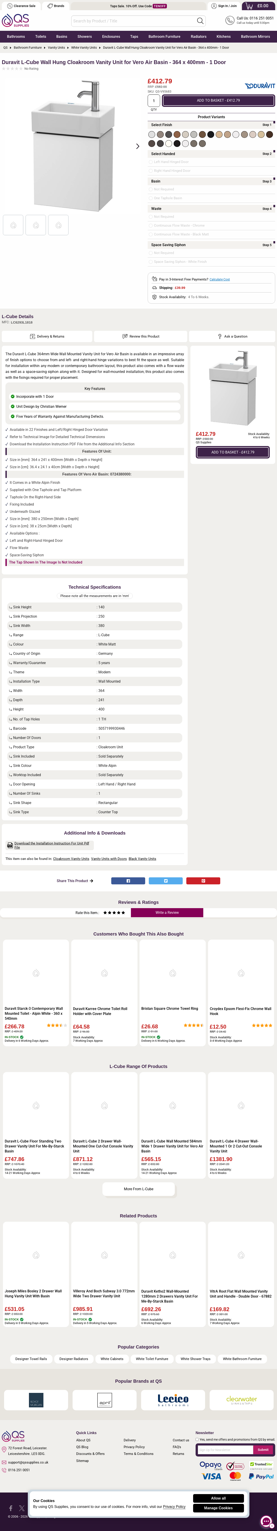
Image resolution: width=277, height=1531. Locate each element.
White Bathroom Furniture (242, 1359)
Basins (61, 36)
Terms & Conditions (139, 1454)
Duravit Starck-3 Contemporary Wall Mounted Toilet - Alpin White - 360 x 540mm (34, 1013)
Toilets (40, 36)
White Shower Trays (196, 1359)
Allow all (218, 1498)
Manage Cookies (218, 1508)
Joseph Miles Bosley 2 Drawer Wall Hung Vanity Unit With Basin (33, 1293)
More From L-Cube (138, 1189)
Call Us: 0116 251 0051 (255, 18)
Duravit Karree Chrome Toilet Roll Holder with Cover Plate (100, 1011)
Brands (55, 6)
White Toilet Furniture (152, 1359)
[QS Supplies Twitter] (22, 1508)
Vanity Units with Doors (109, 859)
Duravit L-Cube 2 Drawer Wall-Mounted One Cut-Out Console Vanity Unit (103, 1146)
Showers (85, 36)
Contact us (181, 1440)
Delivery (130, 1440)
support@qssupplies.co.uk (25, 1462)
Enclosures (111, 36)
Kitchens (224, 36)
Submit (263, 1450)
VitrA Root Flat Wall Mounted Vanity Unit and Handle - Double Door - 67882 (241, 1293)
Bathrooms (16, 36)
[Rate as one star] (105, 913)
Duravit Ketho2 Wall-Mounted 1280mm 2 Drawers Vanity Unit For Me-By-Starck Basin (169, 1296)
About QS (83, 1440)
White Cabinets (112, 1359)
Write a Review (167, 912)
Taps (134, 36)
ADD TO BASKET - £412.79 (218, 100)
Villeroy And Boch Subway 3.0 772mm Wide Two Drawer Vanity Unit (104, 1293)
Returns (178, 1454)
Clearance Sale (21, 6)
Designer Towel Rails (31, 1359)
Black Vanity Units (142, 859)
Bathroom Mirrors (255, 36)
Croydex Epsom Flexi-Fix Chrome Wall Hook (240, 1011)
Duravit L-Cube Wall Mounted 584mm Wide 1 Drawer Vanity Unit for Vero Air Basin (172, 1146)
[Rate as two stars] (107, 913)
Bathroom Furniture (164, 36)
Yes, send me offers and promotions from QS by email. (237, 1439)
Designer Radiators (73, 1359)
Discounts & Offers (90, 1454)
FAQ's (177, 1447)
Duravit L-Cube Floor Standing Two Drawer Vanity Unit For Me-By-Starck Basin (34, 1146)
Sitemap (82, 1461)
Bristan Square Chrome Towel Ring (169, 1008)
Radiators (198, 36)
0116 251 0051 (16, 1470)
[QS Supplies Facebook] (11, 1508)
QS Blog (82, 1447)
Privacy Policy (134, 1447)
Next (135, 145)
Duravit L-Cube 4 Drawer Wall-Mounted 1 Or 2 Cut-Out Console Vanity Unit (236, 1146)
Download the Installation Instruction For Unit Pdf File (48, 845)
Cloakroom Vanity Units (71, 859)
